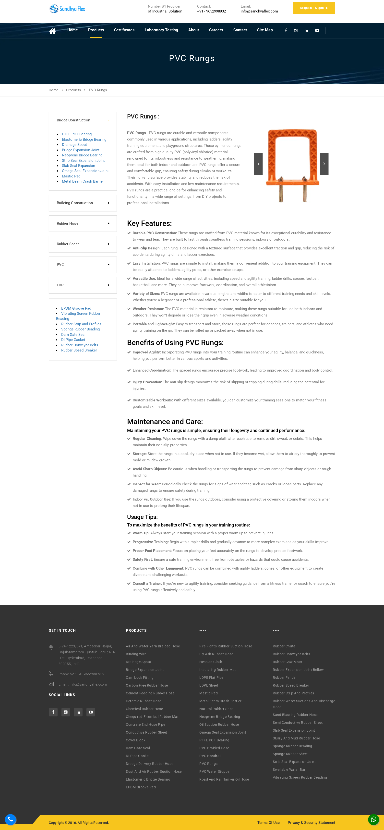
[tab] (83, 120)
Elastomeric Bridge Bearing (84, 139)
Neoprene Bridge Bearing (82, 155)
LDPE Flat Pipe (211, 677)
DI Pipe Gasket (73, 340)
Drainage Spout (74, 144)
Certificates (124, 30)
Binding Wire (136, 654)
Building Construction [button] (75, 203)
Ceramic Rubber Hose (143, 701)
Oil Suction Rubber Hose (219, 724)
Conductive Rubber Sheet (146, 732)
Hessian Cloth (210, 662)
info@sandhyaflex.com (88, 684)
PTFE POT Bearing (77, 134)
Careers (216, 30)
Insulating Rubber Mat (217, 670)
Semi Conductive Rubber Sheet (298, 723)
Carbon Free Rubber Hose (147, 685)
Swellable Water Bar (289, 770)
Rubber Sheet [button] (68, 244)
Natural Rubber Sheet (217, 709)
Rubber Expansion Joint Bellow (298, 670)
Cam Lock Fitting (140, 677)
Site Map (265, 30)
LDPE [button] (61, 285)
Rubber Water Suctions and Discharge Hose (304, 704)
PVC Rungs (208, 764)
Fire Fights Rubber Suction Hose (225, 646)
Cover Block (135, 740)
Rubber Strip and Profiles (81, 324)
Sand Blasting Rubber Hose (295, 715)
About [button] (193, 30)
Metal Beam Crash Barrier (83, 181)
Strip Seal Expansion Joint (83, 160)
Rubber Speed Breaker (79, 350)
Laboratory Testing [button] (161, 30)
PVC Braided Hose (214, 748)
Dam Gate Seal (73, 334)
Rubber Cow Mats (287, 662)
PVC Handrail (210, 756)
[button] (258, 164)
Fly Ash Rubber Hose (216, 654)
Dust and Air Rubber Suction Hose (154, 771)
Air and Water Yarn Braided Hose (153, 646)
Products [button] (96, 30)
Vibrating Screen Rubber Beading (300, 777)
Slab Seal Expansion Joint (294, 730)
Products (73, 90)
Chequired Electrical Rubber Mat (152, 717)
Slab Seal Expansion (78, 166)
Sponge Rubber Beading (80, 329)
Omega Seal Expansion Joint (85, 171)
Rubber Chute (284, 646)
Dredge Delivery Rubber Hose (149, 764)
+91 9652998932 (91, 674)
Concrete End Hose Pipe (145, 724)
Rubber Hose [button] (67, 223)
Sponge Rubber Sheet (290, 754)
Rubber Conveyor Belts (79, 345)
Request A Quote (314, 8)
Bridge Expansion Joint (80, 150)
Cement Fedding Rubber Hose (150, 693)
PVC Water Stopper (215, 771)
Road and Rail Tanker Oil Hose (224, 779)
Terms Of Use (268, 822)
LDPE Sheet (208, 685)
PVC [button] (60, 264)
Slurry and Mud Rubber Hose (296, 738)
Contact (240, 30)
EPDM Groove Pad (76, 308)
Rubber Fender (285, 677)
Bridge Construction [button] (73, 120)
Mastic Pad (71, 176)
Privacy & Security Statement (311, 822)
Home (72, 30)
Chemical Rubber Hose (144, 709)
